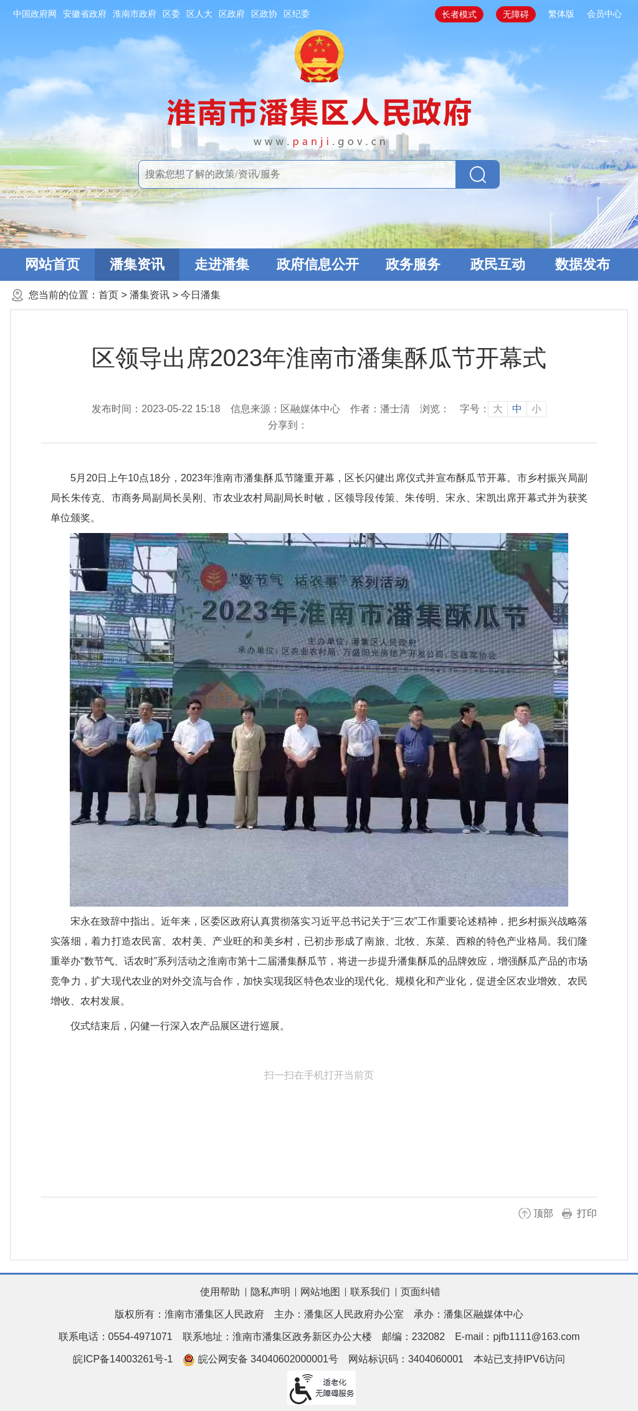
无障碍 (516, 14)
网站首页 (52, 264)
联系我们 (370, 1291)
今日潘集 (201, 295)
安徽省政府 (85, 14)
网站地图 (320, 1291)
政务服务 (413, 264)
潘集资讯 (137, 264)
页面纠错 (420, 1291)
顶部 (543, 1213)
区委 (171, 14)
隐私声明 (270, 1291)
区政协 (264, 14)
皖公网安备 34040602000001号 (260, 1360)
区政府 (232, 14)
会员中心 (604, 14)
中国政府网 (35, 14)
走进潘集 (221, 264)
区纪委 (296, 14)
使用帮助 (220, 1291)
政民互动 (497, 264)
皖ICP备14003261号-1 (123, 1359)
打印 (587, 1213)
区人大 (199, 14)
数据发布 (582, 264)
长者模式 (459, 14)
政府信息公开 (318, 264)
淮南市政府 (134, 14)
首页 (108, 295)
